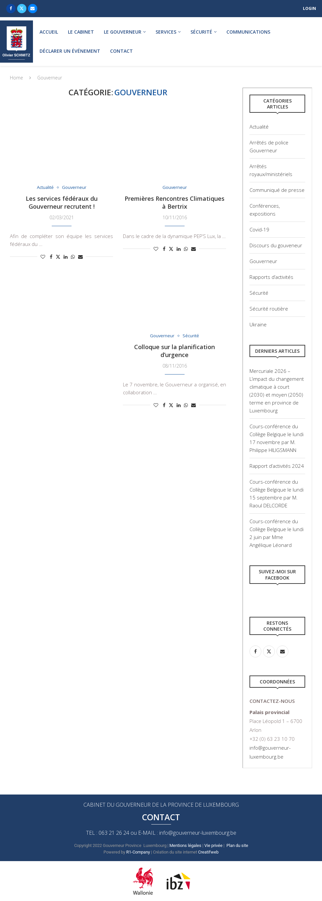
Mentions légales (185, 845)
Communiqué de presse (277, 190)
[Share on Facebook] (51, 257)
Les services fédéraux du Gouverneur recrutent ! (62, 202)
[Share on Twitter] (58, 257)
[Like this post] (43, 257)
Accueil (49, 32)
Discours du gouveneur (275, 245)
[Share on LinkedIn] (66, 257)
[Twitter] (21, 8)
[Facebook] (10, 8)
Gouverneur (263, 261)
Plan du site (237, 845)
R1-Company (138, 852)
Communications (248, 32)
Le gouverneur (122, 32)
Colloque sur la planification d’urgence (174, 351)
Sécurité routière (268, 308)
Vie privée (213, 845)
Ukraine (258, 324)
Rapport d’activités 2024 (276, 466)
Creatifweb (209, 852)
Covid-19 (259, 229)
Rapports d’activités (271, 277)
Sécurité (201, 32)
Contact (121, 51)
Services (166, 32)
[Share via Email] (80, 257)
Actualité (259, 126)
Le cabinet (81, 32)
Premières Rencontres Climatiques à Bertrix (174, 202)
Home (16, 78)
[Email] (32, 8)
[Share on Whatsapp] (73, 257)
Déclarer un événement (70, 51)
